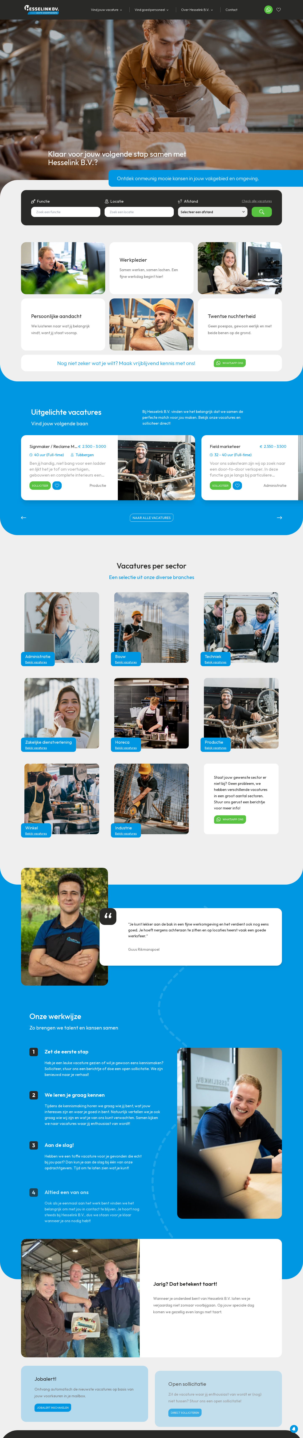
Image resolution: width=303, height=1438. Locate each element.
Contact (231, 10)
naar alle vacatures (152, 518)
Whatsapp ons (229, 363)
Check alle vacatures (257, 201)
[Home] (39, 9)
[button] (23, 517)
